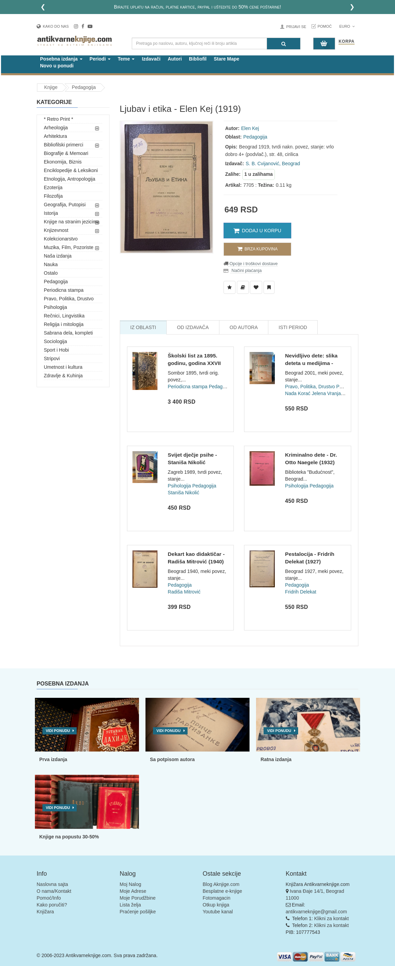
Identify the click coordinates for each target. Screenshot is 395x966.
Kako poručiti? (52, 905)
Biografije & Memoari (66, 153)
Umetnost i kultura (63, 367)
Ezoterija (53, 187)
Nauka (51, 264)
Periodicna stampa (64, 290)
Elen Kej (250, 128)
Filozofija (53, 196)
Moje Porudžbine (138, 898)
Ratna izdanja (275, 759)
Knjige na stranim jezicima (72, 221)
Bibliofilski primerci (63, 144)
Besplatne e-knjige (222, 891)
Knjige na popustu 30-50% (69, 836)
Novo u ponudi (57, 65)
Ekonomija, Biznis (63, 162)
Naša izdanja (58, 256)
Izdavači (151, 59)
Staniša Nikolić (183, 492)
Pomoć (325, 26)
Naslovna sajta (52, 884)
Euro (347, 26)
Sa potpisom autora (172, 759)
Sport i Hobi (56, 350)
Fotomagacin (216, 898)
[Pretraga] (284, 44)
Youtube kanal (218, 911)
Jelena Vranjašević (332, 393)
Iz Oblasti (143, 327)
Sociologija (55, 341)
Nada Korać (297, 393)
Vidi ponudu (58, 731)
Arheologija (56, 127)
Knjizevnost (56, 230)
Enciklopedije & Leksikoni (71, 170)
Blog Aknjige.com (221, 884)
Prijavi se (296, 27)
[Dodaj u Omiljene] (256, 287)
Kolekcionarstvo (61, 239)
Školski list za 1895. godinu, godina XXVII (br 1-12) (194, 363)
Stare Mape (226, 59)
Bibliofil (197, 59)
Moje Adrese (133, 891)
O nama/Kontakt (54, 891)
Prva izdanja (53, 759)
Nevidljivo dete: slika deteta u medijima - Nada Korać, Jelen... (311, 363)
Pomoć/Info (49, 898)
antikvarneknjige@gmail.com (316, 911)
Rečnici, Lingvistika (64, 315)
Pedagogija (84, 87)
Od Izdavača (193, 327)
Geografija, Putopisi (65, 204)
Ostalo (51, 273)
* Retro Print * (58, 119)
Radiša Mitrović (184, 592)
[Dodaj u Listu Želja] (229, 287)
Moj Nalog (130, 884)
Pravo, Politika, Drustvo (69, 298)
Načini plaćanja (246, 270)
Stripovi (52, 358)
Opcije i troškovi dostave (253, 263)
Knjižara (45, 911)
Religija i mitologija (64, 324)
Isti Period (293, 327)
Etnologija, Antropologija (69, 179)
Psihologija (55, 307)
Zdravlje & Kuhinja (63, 375)
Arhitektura (55, 136)
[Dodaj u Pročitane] (269, 287)
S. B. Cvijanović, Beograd (273, 163)
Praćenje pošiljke (138, 911)
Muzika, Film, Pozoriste (68, 247)
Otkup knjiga (216, 905)
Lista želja (130, 905)
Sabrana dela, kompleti (68, 333)
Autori (175, 59)
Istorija (51, 213)
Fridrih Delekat (300, 592)
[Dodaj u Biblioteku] (243, 287)
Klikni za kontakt (331, 918)
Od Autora (244, 327)
